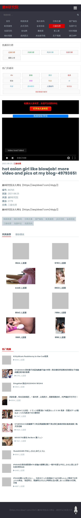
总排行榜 (11, 52)
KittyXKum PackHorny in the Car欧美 (30, 356)
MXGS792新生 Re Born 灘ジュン (29, 437)
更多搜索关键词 (41, 92)
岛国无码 (8, 30)
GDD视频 (73, 30)
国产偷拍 (73, 21)
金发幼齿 (40, 26)
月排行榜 (31, 52)
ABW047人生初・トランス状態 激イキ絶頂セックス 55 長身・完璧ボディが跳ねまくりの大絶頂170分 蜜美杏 (47, 411)
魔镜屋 (40, 30)
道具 (69, 75)
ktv (12, 75)
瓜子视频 (57, 35)
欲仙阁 (24, 30)
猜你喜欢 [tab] (19, 234)
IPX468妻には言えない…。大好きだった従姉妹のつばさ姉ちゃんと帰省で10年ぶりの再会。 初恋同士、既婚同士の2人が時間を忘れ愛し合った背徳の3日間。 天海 (45, 480)
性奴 (50, 81)
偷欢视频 (8, 35)
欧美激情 (8, 26)
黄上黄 (57, 30)
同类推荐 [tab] (6, 234)
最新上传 (11, 58)
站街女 (69, 86)
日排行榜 (69, 52)
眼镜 (31, 75)
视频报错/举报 (40, 116)
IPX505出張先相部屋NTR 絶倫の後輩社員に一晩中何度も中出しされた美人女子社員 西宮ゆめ (45, 465)
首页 (8, 21)
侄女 (11, 81)
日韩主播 (57, 21)
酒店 (50, 75)
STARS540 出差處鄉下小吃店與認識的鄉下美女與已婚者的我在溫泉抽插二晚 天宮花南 (46, 425)
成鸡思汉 (24, 35)
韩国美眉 (24, 21)
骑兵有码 (40, 21)
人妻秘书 (50, 86)
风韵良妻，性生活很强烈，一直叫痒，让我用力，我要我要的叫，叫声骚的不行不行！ (43, 397)
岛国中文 (73, 26)
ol (69, 81)
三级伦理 (57, 26)
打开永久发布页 (40, 108)
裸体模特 (31, 86)
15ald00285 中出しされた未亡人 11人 (29, 451)
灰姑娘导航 (40, 35)
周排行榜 (50, 52)
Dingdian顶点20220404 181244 (28, 383)
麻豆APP (73, 35)
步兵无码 (24, 26)
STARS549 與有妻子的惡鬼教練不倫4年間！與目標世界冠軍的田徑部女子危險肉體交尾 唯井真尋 (47, 371)
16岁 (11, 86)
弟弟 (31, 81)
